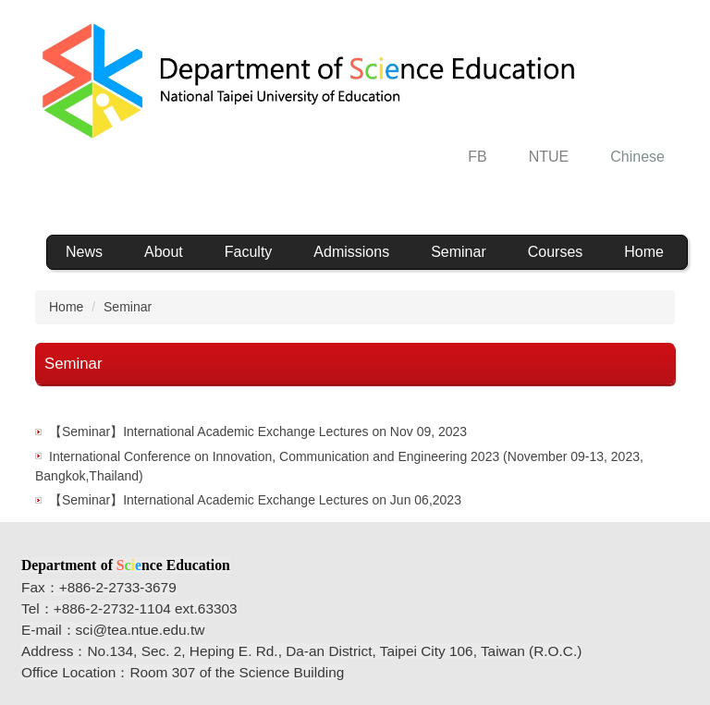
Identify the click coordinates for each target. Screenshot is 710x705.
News (84, 252)
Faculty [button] (249, 252)
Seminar (458, 252)
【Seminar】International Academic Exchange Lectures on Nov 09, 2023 (258, 431)
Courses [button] (555, 252)
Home (644, 252)
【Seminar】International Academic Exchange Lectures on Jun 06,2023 (255, 499)
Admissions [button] (351, 252)
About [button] (163, 252)
